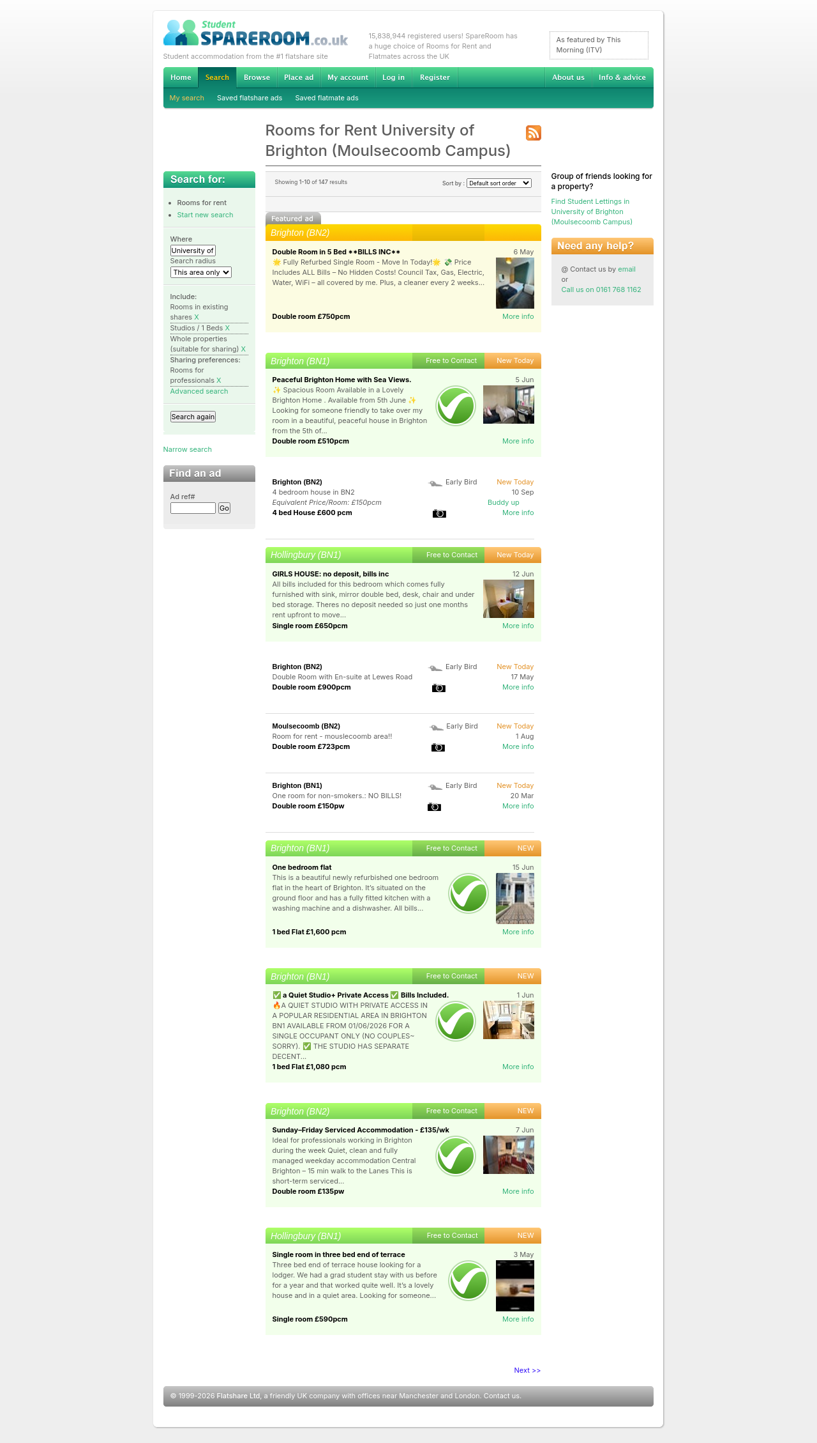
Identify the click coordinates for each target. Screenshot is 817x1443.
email (627, 269)
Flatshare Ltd (238, 1395)
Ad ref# (182, 496)
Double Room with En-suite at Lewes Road (343, 676)
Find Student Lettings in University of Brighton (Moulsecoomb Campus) (592, 211)
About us (568, 77)
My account (347, 77)
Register (435, 77)
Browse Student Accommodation (256, 77)
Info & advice (623, 77)
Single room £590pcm (310, 1319)
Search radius (193, 260)
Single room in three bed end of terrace (339, 1254)
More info (518, 316)
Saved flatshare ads (249, 97)
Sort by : (487, 183)
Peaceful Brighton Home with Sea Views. (342, 379)
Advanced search (199, 391)
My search (187, 97)
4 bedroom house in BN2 (314, 492)
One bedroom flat (302, 867)
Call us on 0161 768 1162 (601, 289)
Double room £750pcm (311, 316)
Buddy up (504, 502)
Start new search (205, 214)
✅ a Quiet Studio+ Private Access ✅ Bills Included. (361, 995)
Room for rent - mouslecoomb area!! (333, 736)
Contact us (502, 1395)
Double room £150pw (309, 805)
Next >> (527, 1370)
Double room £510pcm (311, 440)
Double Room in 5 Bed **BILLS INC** (337, 251)
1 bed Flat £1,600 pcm (310, 931)
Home (180, 77)
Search (217, 77)
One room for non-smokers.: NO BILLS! (337, 795)
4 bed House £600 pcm (312, 512)
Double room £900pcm (312, 687)
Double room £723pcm (311, 746)
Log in (393, 77)
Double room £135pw (309, 1191)
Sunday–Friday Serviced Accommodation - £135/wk (361, 1129)
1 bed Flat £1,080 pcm (310, 1066)
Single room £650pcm (310, 625)
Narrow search (187, 449)
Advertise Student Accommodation (298, 77)
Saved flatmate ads (326, 97)
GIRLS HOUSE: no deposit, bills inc (331, 573)
